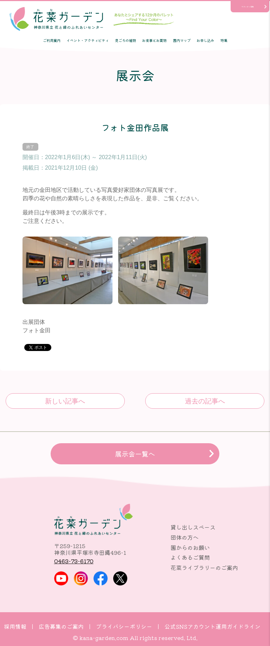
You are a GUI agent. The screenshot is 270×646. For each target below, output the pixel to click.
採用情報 (15, 626)
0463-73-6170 (74, 561)
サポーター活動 (248, 7)
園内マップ (182, 40)
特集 (223, 40)
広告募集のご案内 (61, 626)
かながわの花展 (65, 401)
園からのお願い (190, 547)
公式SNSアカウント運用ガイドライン (213, 626)
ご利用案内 (51, 40)
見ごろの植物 (125, 40)
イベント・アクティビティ (87, 40)
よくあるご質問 (190, 557)
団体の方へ (185, 537)
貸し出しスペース (193, 527)
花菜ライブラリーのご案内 (204, 567)
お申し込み (205, 40)
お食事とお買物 (154, 40)
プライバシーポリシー (124, 626)
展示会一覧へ (135, 454)
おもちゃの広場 (204, 401)
